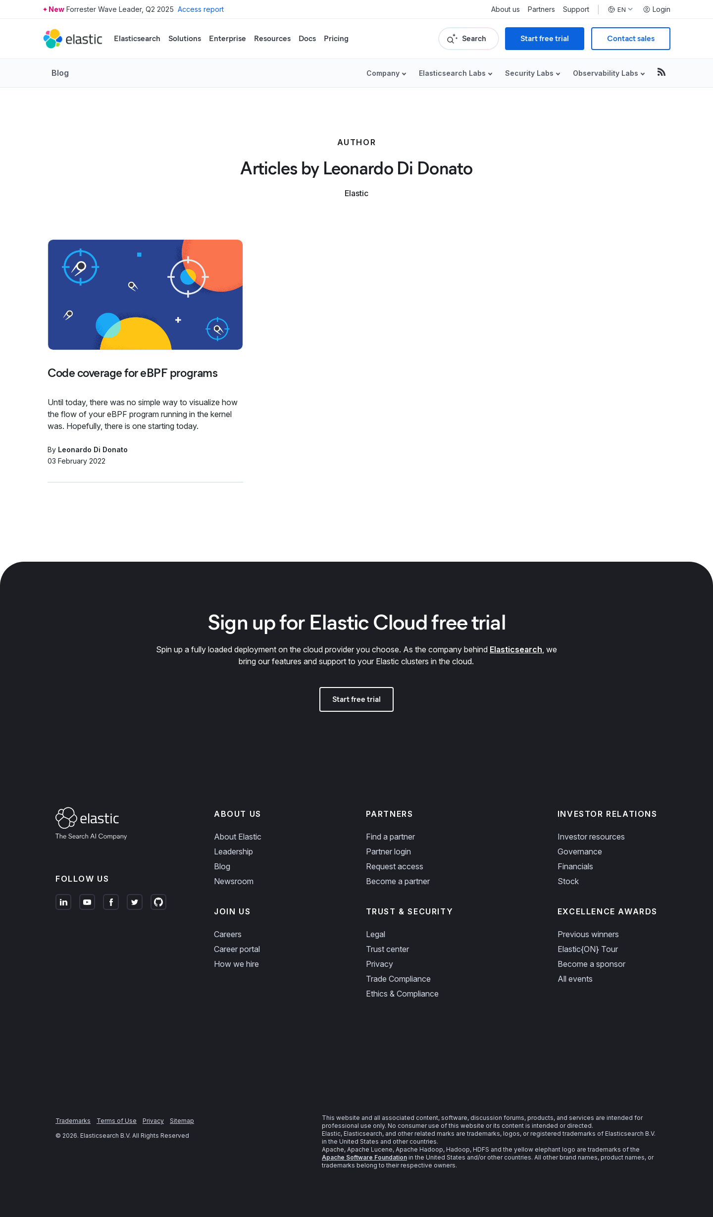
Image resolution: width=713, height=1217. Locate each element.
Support (576, 9)
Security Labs (529, 73)
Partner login (388, 851)
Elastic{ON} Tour (588, 949)
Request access (394, 866)
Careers (228, 934)
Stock (568, 881)
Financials (575, 866)
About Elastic (237, 837)
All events (575, 979)
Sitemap (182, 1120)
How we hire (236, 964)
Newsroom (234, 881)
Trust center (387, 949)
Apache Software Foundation (364, 1157)
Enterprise (227, 38)
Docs (307, 38)
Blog (60, 73)
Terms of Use (117, 1120)
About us (505, 9)
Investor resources (591, 837)
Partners (541, 9)
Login (656, 9)
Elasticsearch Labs (452, 73)
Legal (375, 934)
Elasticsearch (137, 38)
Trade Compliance (398, 979)
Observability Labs (605, 73)
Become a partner (398, 881)
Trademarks (73, 1120)
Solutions (184, 38)
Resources (272, 38)
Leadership (233, 851)
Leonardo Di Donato (93, 449)
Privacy (379, 964)
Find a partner (390, 837)
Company (383, 73)
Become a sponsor (591, 964)
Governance (580, 851)
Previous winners (588, 934)
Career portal (237, 949)
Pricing (336, 38)
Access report (201, 9)
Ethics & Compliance (402, 994)
